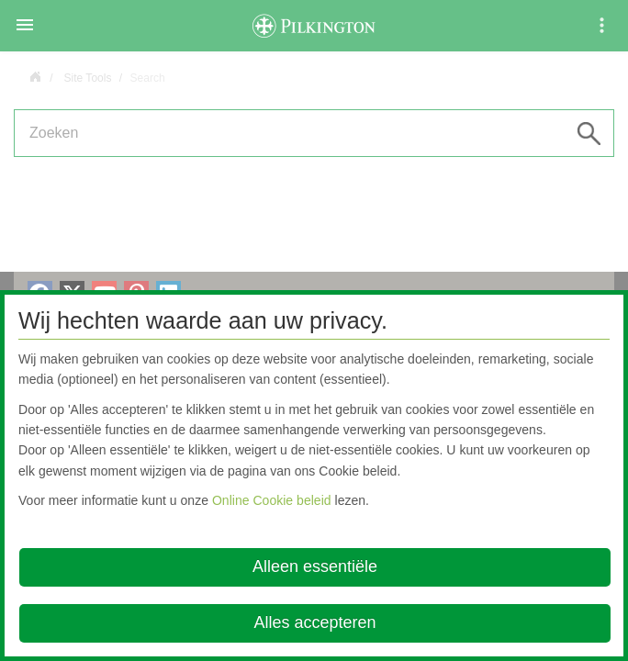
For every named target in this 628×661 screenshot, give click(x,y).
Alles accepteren (314, 622)
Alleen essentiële (314, 566)
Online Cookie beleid (271, 500)
